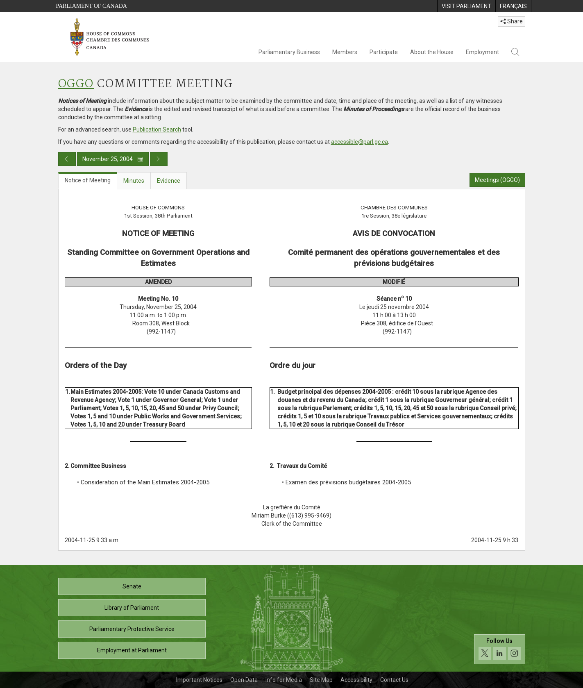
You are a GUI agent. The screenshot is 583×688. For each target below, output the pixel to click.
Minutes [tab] (133, 180)
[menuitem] (466, 6)
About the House (432, 52)
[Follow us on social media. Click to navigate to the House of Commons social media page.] (499, 649)
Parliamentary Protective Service (132, 629)
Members (344, 52)
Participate (384, 52)
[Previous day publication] (67, 159)
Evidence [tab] (168, 180)
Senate (131, 586)
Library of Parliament (131, 607)
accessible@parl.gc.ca (359, 142)
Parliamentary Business (289, 52)
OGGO (76, 84)
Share (511, 21)
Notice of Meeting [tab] (88, 180)
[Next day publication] (159, 159)
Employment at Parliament (132, 650)
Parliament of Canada (91, 6)
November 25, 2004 (112, 159)
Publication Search (157, 129)
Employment (482, 52)
